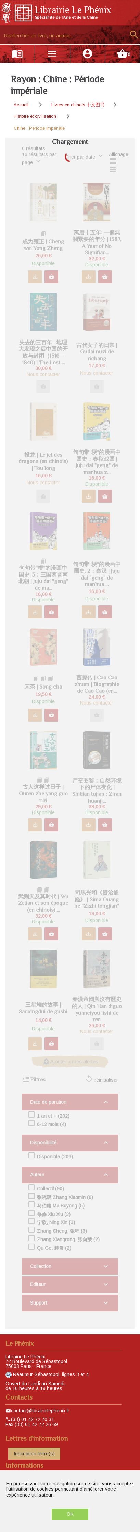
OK (70, 1514)
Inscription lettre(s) (34, 1453)
